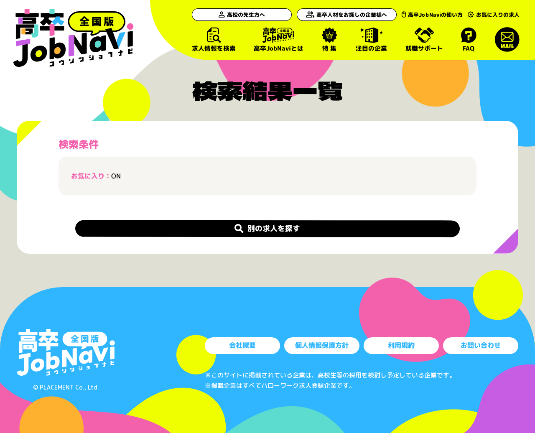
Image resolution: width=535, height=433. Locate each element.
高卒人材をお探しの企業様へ (339, 14)
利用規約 (401, 345)
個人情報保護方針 (322, 345)
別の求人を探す (267, 228)
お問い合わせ (481, 345)
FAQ (468, 39)
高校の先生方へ (237, 14)
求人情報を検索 (213, 39)
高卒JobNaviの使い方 (426, 14)
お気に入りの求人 (494, 14)
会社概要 (242, 345)
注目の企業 (371, 39)
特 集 (329, 39)
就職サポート (424, 39)
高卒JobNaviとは (278, 39)
